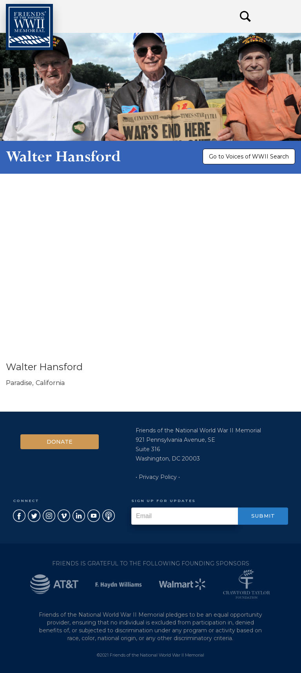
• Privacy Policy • (158, 476)
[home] (29, 27)
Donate (60, 441)
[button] (277, 16)
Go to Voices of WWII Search (249, 156)
